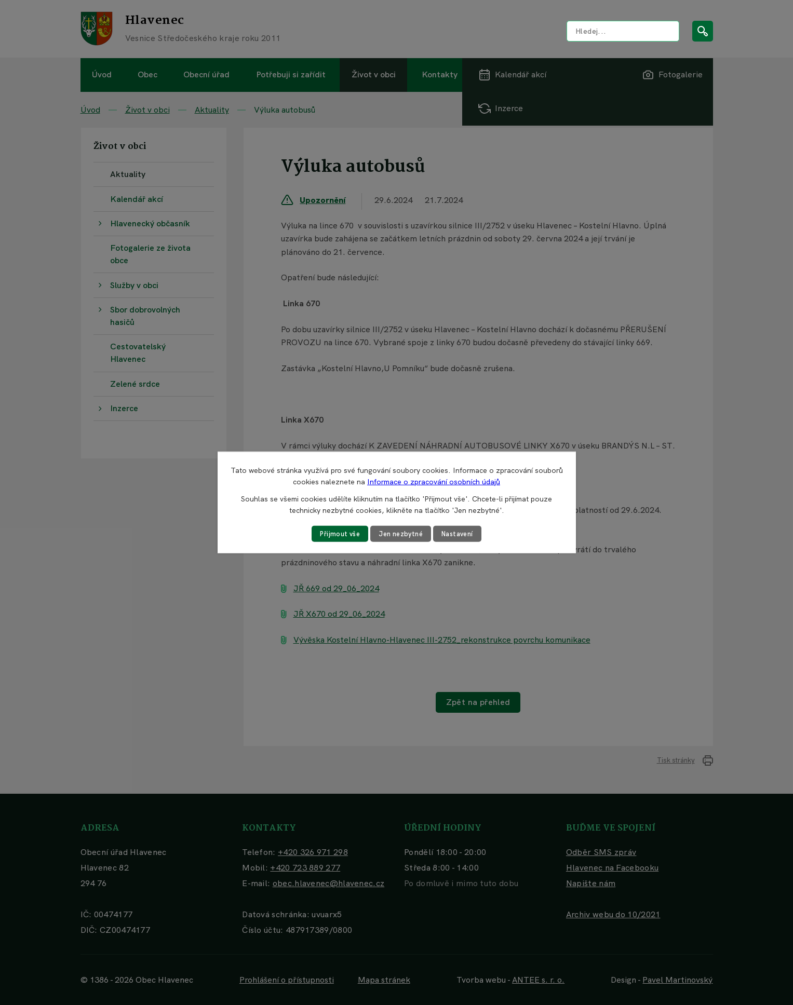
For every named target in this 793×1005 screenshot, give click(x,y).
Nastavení (461, 533)
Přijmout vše (335, 533)
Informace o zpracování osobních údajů (433, 481)
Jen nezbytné (400, 533)
